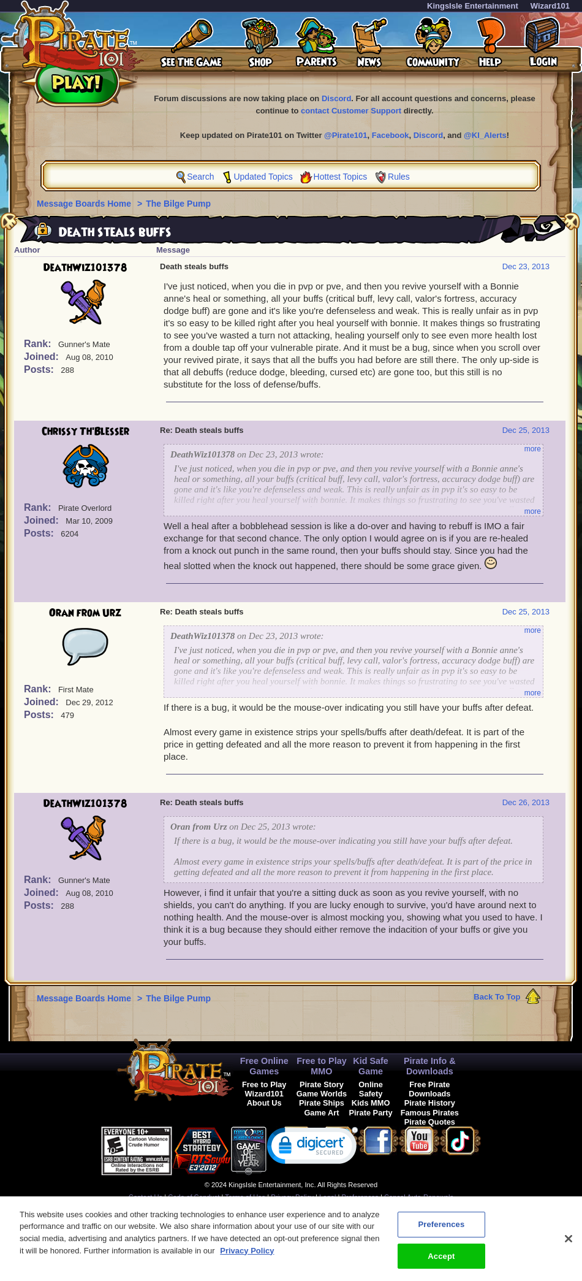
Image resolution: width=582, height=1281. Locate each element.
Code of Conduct (193, 1197)
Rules (399, 177)
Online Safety (370, 1089)
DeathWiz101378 (85, 268)
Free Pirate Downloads (429, 1089)
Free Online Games (264, 1066)
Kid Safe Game (370, 1066)
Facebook (390, 135)
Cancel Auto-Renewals (418, 1197)
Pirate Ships (321, 1102)
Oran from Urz (85, 613)
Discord (336, 98)
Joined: (42, 356)
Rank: (39, 343)
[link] (312, 1148)
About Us (264, 1102)
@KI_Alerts (485, 135)
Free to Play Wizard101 (264, 1089)
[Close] (568, 1244)
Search (200, 177)
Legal (327, 1197)
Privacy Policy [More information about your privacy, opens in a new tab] (247, 1256)
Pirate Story (322, 1084)
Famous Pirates (430, 1112)
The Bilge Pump (178, 203)
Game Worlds (322, 1093)
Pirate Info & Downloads (430, 1066)
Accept (441, 1262)
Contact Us (145, 1197)
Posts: (40, 369)
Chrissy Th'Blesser (85, 431)
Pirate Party (371, 1112)
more (532, 449)
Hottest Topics (341, 177)
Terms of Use (245, 1197)
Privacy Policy (292, 1197)
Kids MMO (371, 1102)
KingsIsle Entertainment (472, 5)
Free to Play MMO (322, 1066)
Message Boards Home (85, 203)
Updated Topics (262, 177)
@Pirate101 (346, 135)
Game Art (321, 1112)
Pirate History (429, 1102)
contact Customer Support (351, 110)
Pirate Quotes (429, 1121)
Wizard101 (550, 5)
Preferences (360, 1197)
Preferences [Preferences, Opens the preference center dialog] (441, 1230)
